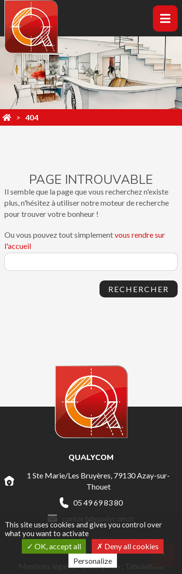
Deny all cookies (128, 546)
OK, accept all (54, 546)
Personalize (92, 560)
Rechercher (138, 289)
